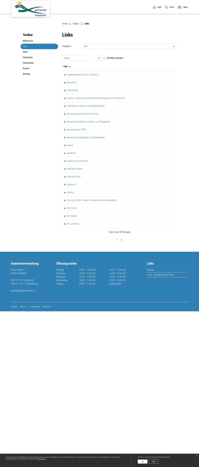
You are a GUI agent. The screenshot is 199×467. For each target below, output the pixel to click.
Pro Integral (69, 358)
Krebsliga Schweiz (71, 288)
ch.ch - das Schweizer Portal (160, 430)
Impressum (28, 100)
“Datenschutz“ (41, 459)
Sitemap (26, 117)
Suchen (26, 111)
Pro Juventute (70, 372)
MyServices (28, 84)
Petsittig (67, 311)
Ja (143, 461)
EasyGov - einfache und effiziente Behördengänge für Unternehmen (76, 157)
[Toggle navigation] (182, 7)
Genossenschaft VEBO (73, 209)
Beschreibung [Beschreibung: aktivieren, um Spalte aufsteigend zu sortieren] (99, 109)
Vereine (150, 425)
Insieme (67, 234)
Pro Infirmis (69, 347)
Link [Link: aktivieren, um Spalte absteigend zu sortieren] (65, 109)
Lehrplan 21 (69, 303)
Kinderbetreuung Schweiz (74, 257)
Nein (154, 461)
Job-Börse (68, 242)
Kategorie (66, 89)
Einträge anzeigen (109, 101)
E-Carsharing (69, 140)
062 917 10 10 (18, 435)
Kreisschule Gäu (71, 296)
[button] (169, 7)
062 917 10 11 (18, 439)
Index (25, 95)
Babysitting (68, 129)
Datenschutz (28, 106)
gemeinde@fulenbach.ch (23, 446)
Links (29, 90)
